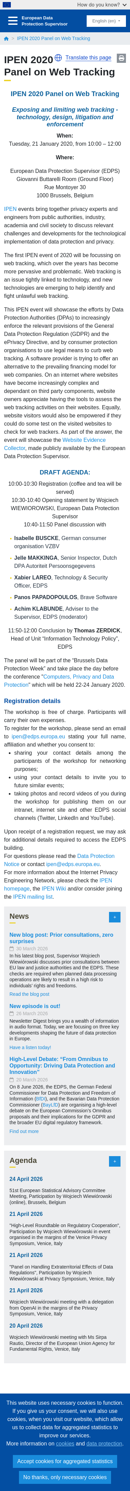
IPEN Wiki (54, 889)
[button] (58, 58)
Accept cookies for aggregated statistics (65, 1461)
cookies (65, 1444)
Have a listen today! (30, 1047)
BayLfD (50, 1105)
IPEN (11, 209)
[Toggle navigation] (13, 21)
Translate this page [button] (88, 57)
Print (121, 58)
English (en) (104, 20)
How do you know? (102, 4)
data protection (104, 1444)
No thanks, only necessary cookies (65, 1477)
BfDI (40, 1098)
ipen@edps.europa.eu (38, 736)
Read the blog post (29, 994)
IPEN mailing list (32, 897)
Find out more (24, 1131)
